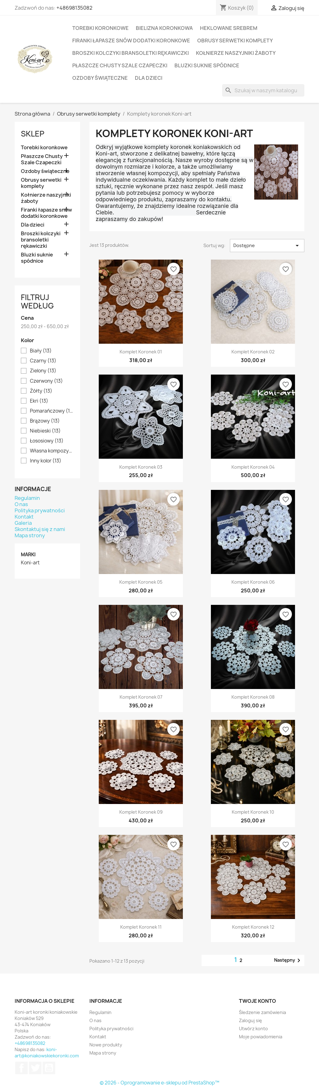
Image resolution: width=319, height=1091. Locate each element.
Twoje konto (257, 1001)
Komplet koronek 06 (253, 582)
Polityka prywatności (40, 510)
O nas (21, 504)
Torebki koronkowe (100, 28)
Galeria (23, 522)
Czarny (43, 361)
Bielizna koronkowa (164, 28)
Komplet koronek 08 (252, 697)
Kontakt (24, 516)
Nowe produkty (105, 1045)
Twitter (35, 1068)
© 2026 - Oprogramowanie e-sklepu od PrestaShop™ (159, 1082)
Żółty (41, 391)
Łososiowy (47, 441)
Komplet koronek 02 (252, 352)
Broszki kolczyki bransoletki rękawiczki (130, 53)
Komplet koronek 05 (140, 582)
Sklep (32, 133)
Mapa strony (30, 535)
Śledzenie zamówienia (262, 1012)
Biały (41, 351)
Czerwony (46, 381)
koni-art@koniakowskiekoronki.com (47, 1052)
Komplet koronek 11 (141, 927)
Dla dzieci (148, 77)
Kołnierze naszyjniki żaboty (236, 53)
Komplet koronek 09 (141, 812)
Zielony (43, 371)
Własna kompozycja (52, 451)
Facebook (21, 1068)
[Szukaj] (263, 90)
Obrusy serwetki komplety (235, 40)
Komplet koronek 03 (140, 467)
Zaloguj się (250, 1020)
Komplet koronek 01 (141, 352)
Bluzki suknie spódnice (206, 65)
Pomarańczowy (52, 411)
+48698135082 (74, 7)
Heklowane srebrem (228, 28)
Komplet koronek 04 (253, 467)
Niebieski (45, 431)
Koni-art (30, 563)
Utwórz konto (253, 1028)
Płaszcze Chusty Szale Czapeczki (119, 65)
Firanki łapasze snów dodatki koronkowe (131, 40)
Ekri (39, 401)
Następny (288, 960)
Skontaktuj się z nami (40, 529)
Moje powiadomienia (260, 1037)
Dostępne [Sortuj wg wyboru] (267, 245)
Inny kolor (45, 461)
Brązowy (45, 421)
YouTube (49, 1068)
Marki (28, 554)
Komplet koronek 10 (253, 812)
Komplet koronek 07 (141, 697)
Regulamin (27, 498)
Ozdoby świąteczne (100, 77)
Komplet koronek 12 (253, 927)
